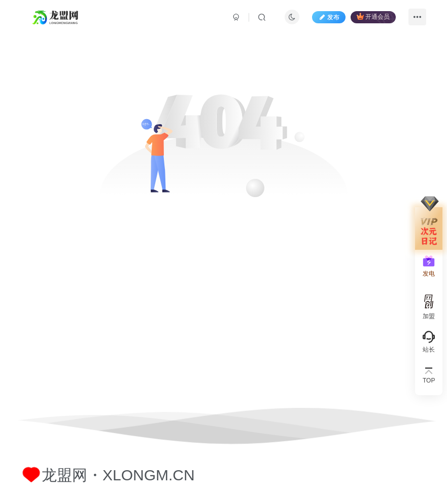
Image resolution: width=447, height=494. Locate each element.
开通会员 (373, 16)
